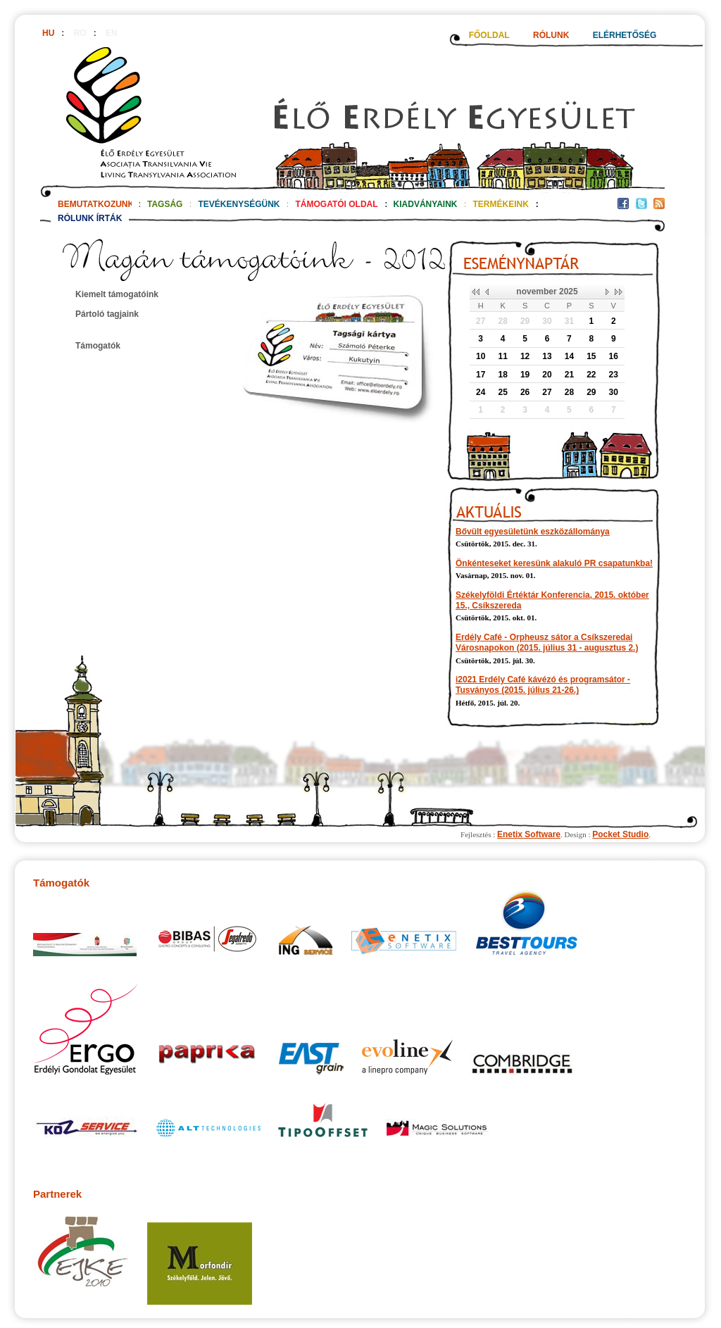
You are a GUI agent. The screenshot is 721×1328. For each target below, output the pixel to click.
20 (546, 375)
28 (502, 321)
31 (569, 321)
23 (613, 375)
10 (480, 356)
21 (569, 375)
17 (480, 375)
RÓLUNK (551, 35)
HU (48, 33)
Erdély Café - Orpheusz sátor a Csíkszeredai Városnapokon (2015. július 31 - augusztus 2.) (547, 642)
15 (591, 356)
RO (80, 33)
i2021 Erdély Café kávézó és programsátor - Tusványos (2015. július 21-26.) (543, 685)
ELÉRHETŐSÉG (625, 35)
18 (502, 375)
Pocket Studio (620, 834)
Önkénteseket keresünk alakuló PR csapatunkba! (554, 563)
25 (502, 392)
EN (112, 33)
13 (546, 356)
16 (613, 356)
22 (591, 375)
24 (480, 392)
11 (502, 356)
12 (524, 356)
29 (524, 321)
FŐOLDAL (489, 35)
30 (546, 321)
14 (569, 356)
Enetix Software (528, 834)
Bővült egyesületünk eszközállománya (533, 532)
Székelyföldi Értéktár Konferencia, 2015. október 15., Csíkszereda (552, 600)
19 (524, 375)
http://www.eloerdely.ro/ (352, 117)
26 (524, 392)
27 (480, 321)
